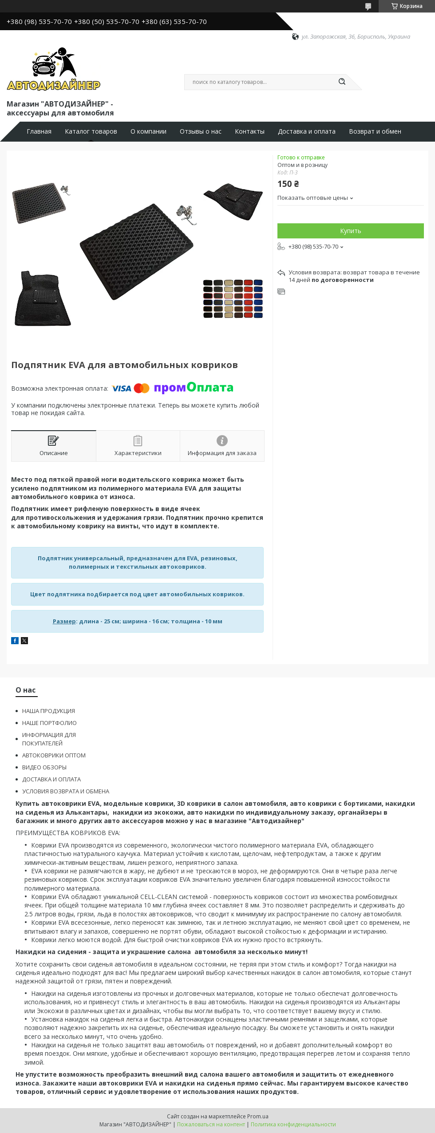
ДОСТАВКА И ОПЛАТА (51, 779)
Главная (39, 131)
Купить (350, 230)
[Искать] (342, 82)
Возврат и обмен (375, 131)
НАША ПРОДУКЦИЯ (48, 711)
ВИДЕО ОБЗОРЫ (44, 767)
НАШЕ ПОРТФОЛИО (49, 723)
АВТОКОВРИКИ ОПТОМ (54, 755)
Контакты (250, 131)
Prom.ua (258, 1116)
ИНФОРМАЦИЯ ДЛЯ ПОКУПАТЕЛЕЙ (49, 739)
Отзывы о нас (200, 131)
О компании (148, 131)
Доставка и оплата (307, 131)
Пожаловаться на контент (211, 1124)
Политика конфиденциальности (293, 1124)
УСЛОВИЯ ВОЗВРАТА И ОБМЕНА (65, 791)
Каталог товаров (91, 131)
